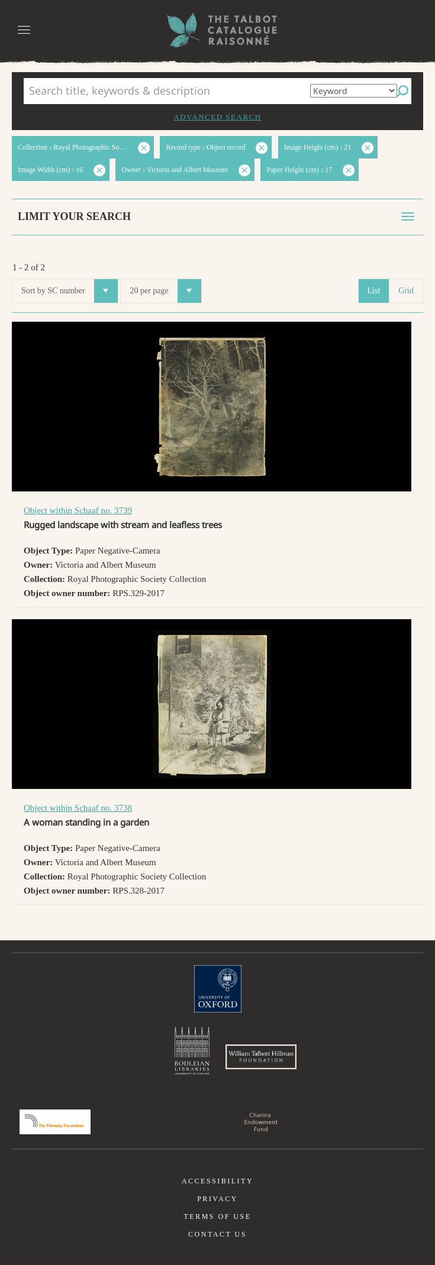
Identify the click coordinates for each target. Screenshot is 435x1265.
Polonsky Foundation (55, 1122)
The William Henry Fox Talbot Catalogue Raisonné (218, 30)
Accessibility (217, 1181)
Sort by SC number (69, 291)
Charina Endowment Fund (261, 1122)
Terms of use (217, 1216)
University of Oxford (217, 988)
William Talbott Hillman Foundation (261, 1057)
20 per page (165, 291)
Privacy (217, 1199)
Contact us (217, 1234)
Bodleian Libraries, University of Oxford (192, 1051)
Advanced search (217, 116)
